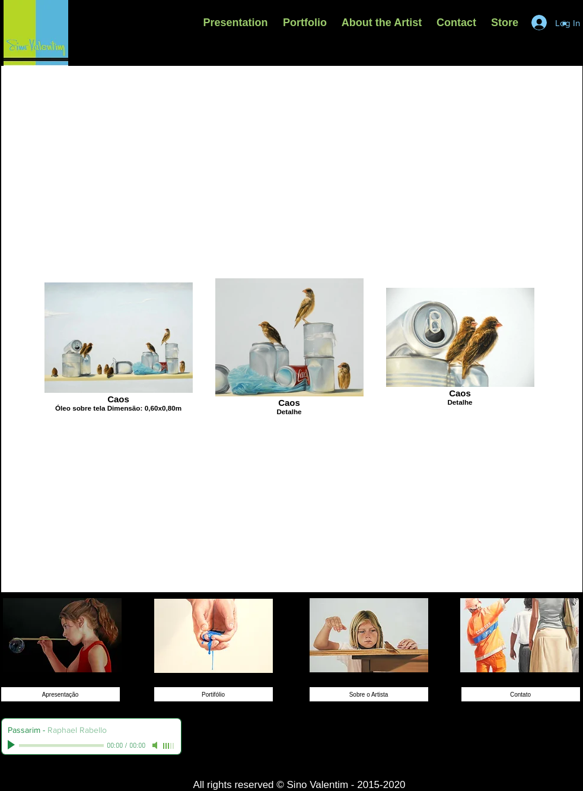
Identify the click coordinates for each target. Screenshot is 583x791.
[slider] (169, 746)
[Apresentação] (60, 694)
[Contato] (520, 694)
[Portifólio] (213, 694)
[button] (305, 22)
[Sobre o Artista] (369, 694)
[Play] (12, 745)
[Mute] (156, 745)
